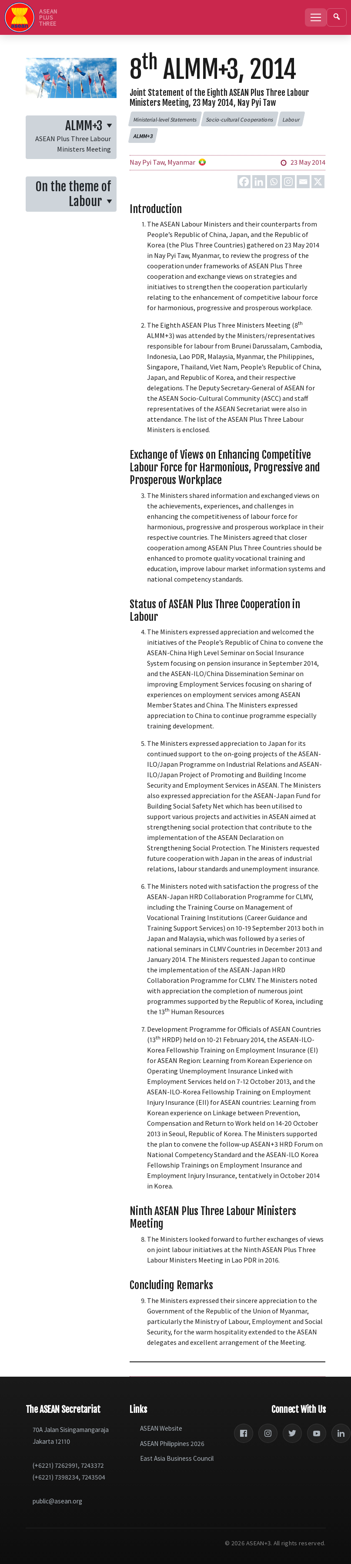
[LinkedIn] (341, 1433)
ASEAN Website (161, 1428)
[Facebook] (244, 181)
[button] (165, 119)
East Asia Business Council (177, 1458)
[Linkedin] (258, 181)
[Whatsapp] (273, 181)
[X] (317, 181)
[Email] (303, 181)
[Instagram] (288, 181)
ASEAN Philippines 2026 (172, 1443)
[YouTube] (316, 1433)
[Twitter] (292, 1433)
